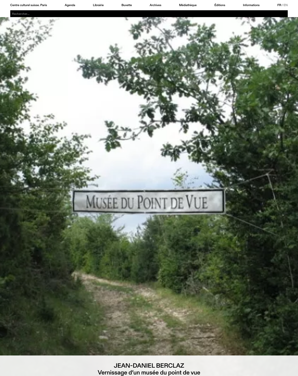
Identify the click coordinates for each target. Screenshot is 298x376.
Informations (251, 5)
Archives (155, 5)
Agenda (70, 5)
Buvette (126, 5)
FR (279, 5)
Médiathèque (188, 5)
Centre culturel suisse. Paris (28, 5)
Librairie (98, 5)
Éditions (219, 5)
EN (286, 5)
